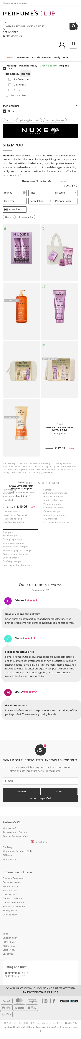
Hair (65, 57)
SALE (10, 57)
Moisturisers (17, 84)
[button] (40, 842)
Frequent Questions (13, 878)
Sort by (70, 185)
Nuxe (8, 111)
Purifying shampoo (12, 561)
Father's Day (9, 941)
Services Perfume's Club (15, 836)
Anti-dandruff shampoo (55, 492)
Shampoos (14, 74)
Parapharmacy (28, 65)
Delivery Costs (10, 894)
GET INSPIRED (10, 32)
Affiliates (7, 855)
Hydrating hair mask (29, 120)
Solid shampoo (10, 535)
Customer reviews (12, 882)
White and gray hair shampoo (18, 550)
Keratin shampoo (52, 511)
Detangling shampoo (13, 539)
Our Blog (7, 847)
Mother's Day (10, 945)
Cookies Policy (10, 914)
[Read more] (53, 771)
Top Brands (40, 105)
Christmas (8, 953)
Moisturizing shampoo (54, 515)
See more (12, 73)
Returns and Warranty (14, 906)
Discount (65, 192)
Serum (8, 120)
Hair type (14, 201)
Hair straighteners (54, 120)
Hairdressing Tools (12, 518)
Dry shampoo (50, 518)
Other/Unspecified (40, 798)
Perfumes (23, 57)
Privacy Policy (10, 910)
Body (57, 57)
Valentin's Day (10, 937)
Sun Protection (18, 79)
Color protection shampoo (16, 565)
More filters (13, 209)
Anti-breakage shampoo (15, 554)
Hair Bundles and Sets (14, 522)
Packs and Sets (16, 95)
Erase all (26, 216)
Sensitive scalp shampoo (15, 546)
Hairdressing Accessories (16, 515)
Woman (21, 791)
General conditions (12, 898)
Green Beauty (48, 65)
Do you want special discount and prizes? (40, 990)
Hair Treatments (11, 511)
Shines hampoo (11, 557)
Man (59, 791)
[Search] (74, 26)
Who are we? (9, 828)
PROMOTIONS (12, 36)
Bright (14, 90)
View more (40, 590)
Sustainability (9, 890)
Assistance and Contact (15, 2)
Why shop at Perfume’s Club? (17, 851)
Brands (25, 73)
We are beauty (10, 886)
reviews (40, 584)
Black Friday (9, 949)
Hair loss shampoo (53, 496)
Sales (5, 933)
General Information (13, 902)
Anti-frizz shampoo (53, 500)
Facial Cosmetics (42, 57)
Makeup (11, 65)
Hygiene (64, 65)
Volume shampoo (52, 503)
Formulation (40, 201)
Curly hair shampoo (53, 507)
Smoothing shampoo (13, 542)
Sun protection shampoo (56, 522)
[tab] (15, 193)
